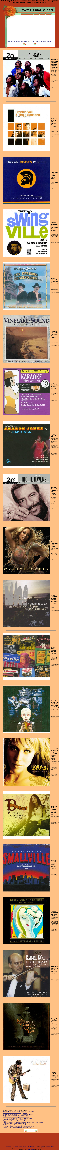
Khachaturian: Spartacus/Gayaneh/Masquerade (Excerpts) (16, 1124)
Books (38, 41)
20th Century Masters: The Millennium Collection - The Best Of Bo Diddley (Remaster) (23, 1122)
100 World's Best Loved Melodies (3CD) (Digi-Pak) (15, 1113)
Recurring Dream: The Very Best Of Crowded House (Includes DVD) (19, 1111)
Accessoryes (8, 1146)
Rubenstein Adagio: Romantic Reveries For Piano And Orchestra (18, 1114)
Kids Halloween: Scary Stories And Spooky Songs (14, 1119)
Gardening (49, 41)
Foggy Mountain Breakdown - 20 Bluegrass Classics (15, 1120)
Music (52, 1146)
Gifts (30, 41)
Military (26, 41)
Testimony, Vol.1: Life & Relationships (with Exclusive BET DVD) (18, 1126)
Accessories (10, 41)
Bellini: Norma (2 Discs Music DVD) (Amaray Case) (15, 1115)
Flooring (34, 41)
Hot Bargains (17, 41)
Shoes (22, 41)
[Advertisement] (29, 30)
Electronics (43, 41)
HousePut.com (30, 1149)
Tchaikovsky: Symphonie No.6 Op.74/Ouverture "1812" (16, 1117)
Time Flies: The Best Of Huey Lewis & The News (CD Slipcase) (18, 1118)
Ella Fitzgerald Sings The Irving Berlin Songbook (14, 1123)
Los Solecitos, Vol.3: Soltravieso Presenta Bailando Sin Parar (17, 1127)
